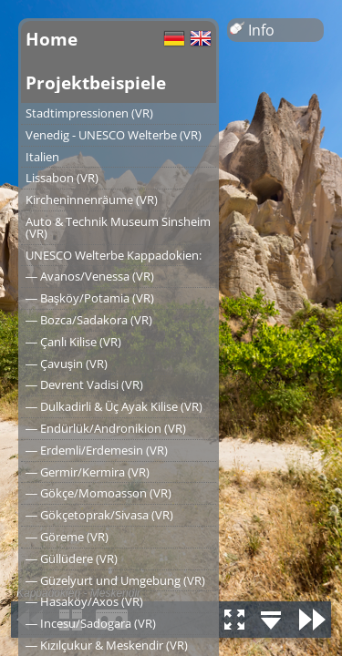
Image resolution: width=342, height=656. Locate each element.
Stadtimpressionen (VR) (89, 113)
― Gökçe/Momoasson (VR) (98, 493)
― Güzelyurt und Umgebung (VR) (115, 580)
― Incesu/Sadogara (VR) (91, 623)
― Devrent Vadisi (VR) (84, 384)
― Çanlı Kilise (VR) (73, 341)
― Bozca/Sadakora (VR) (89, 320)
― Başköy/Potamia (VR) (90, 298)
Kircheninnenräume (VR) (92, 199)
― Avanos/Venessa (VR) (90, 276)
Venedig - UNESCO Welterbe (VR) (114, 135)
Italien (42, 157)
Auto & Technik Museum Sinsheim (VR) (118, 227)
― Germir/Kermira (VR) (88, 472)
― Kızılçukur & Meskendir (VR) (107, 645)
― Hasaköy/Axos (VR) (84, 601)
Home (52, 38)
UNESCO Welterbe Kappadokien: (114, 255)
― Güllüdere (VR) (72, 558)
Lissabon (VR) (62, 177)
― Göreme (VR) (67, 536)
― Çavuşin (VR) (67, 363)
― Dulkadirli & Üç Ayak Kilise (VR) (114, 406)
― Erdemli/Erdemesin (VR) (97, 450)
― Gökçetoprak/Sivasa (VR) (99, 515)
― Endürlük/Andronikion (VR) (106, 428)
